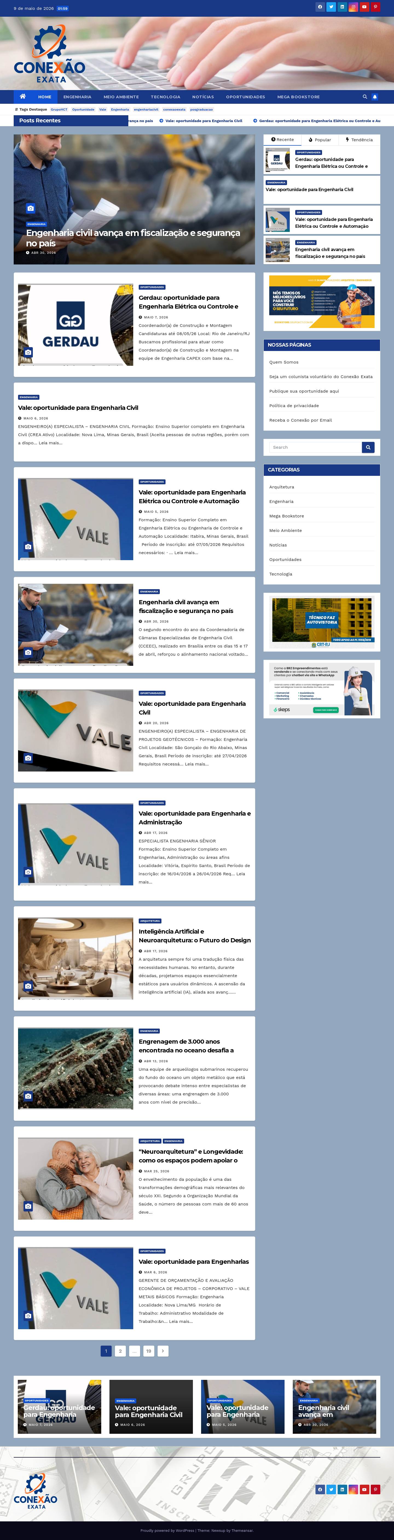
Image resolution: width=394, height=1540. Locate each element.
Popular (320, 139)
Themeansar (242, 1531)
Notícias (203, 96)
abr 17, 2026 (156, 833)
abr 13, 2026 (156, 1061)
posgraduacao (201, 109)
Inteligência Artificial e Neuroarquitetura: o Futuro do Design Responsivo (195, 940)
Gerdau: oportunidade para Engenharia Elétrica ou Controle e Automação (188, 306)
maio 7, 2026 (156, 317)
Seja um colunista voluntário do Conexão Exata (321, 376)
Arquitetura (150, 920)
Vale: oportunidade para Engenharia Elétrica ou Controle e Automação (241, 1418)
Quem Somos (284, 362)
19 (148, 1351)
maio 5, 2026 (156, 512)
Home (44, 96)
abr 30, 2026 (43, 253)
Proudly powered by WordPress (167, 1531)
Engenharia (77, 96)
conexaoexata (174, 109)
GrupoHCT (59, 109)
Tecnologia (165, 96)
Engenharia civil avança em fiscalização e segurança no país (133, 238)
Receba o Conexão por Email (300, 420)
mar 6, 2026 (155, 1272)
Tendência (359, 139)
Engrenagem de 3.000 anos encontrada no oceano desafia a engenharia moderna (186, 1050)
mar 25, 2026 (157, 1171)
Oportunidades (245, 96)
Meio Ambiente (121, 96)
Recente (282, 139)
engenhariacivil (146, 109)
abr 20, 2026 (156, 723)
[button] (365, 96)
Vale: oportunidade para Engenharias (194, 1261)
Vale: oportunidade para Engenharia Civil (78, 407)
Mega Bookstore (298, 96)
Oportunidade (83, 109)
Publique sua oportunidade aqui (304, 391)
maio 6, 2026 (36, 418)
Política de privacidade (294, 405)
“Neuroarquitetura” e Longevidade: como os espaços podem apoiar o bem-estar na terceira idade (191, 1160)
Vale (102, 109)
